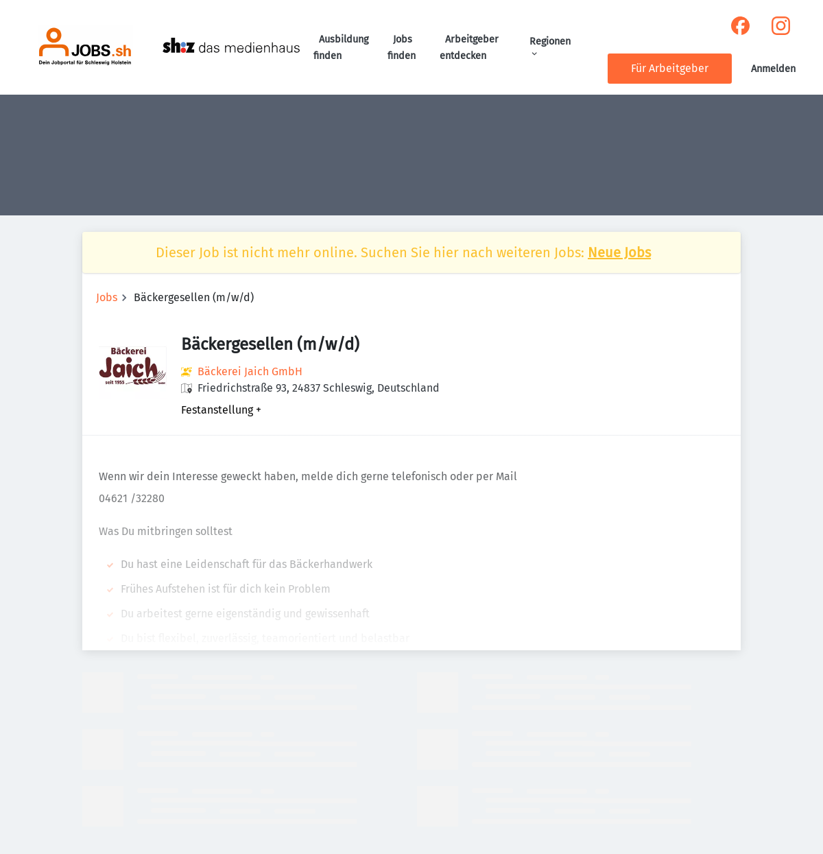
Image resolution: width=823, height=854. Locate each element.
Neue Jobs (619, 252)
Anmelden (773, 69)
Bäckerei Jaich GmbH (250, 371)
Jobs (106, 297)
